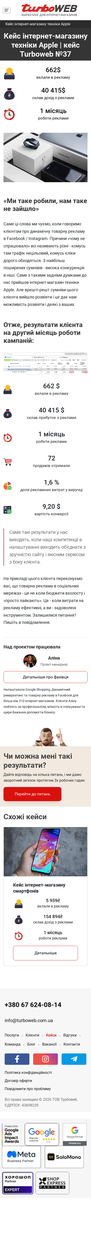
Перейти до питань (32, 794)
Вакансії (49, 1044)
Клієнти (32, 1035)
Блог (31, 1044)
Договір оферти (18, 1080)
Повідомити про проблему (28, 1089)
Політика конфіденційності (28, 1072)
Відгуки (70, 1035)
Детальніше (46, 953)
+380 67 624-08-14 (33, 1005)
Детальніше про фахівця (45, 677)
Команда (13, 1044)
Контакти (71, 1044)
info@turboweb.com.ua (29, 1020)
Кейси (51, 1035)
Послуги (12, 1035)
